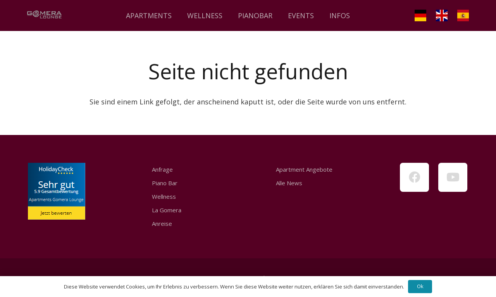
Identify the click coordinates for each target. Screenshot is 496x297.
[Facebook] (414, 177)
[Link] (44, 15)
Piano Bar (164, 183)
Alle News (289, 183)
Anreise (162, 223)
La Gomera (166, 210)
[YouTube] (452, 177)
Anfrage (162, 169)
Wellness (164, 196)
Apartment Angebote (304, 169)
